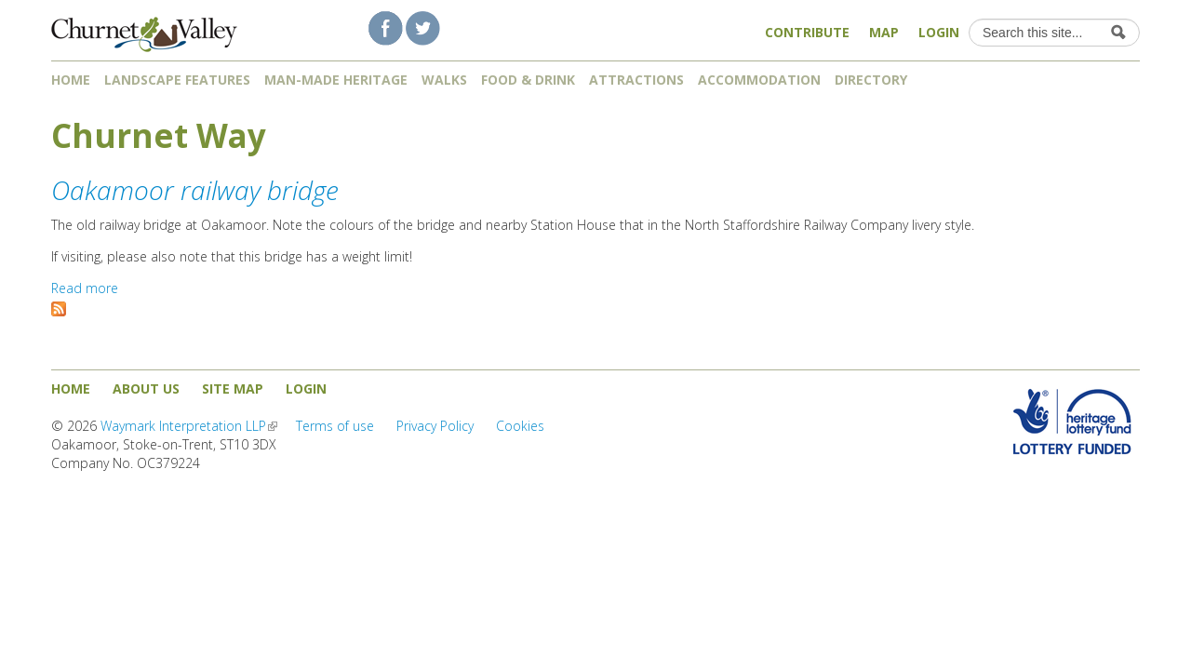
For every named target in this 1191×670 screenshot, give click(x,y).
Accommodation (759, 79)
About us (146, 388)
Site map (232, 388)
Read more (84, 288)
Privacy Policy (435, 426)
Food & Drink (528, 79)
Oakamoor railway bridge (195, 190)
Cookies (520, 426)
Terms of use (335, 426)
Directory (877, 79)
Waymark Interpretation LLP (188, 426)
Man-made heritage (336, 79)
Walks (444, 79)
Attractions (636, 79)
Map (884, 32)
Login (938, 32)
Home (70, 79)
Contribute (807, 32)
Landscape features (177, 79)
